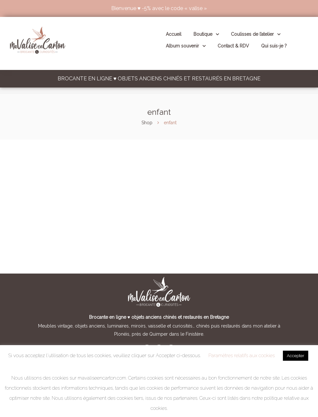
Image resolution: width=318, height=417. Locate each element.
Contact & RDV (233, 45)
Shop (146, 122)
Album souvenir (185, 45)
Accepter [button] (295, 355)
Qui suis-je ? (274, 45)
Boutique (206, 34)
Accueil (173, 34)
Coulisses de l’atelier (255, 34)
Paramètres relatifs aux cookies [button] (241, 355)
